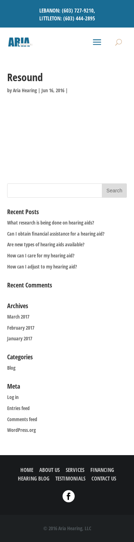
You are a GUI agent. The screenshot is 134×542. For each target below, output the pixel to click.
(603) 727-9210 (78, 10)
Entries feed (18, 408)
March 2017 (18, 316)
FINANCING (102, 469)
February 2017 (20, 327)
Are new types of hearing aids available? (45, 244)
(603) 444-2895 (79, 18)
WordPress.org (21, 430)
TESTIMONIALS (70, 478)
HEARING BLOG (33, 478)
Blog (11, 367)
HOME (26, 469)
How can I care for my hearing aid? (40, 255)
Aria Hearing (25, 90)
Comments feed (22, 419)
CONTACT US (103, 478)
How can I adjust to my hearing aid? (42, 266)
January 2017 (19, 338)
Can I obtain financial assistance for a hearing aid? (55, 233)
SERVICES (75, 469)
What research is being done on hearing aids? (50, 222)
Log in (13, 397)
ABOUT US (49, 469)
